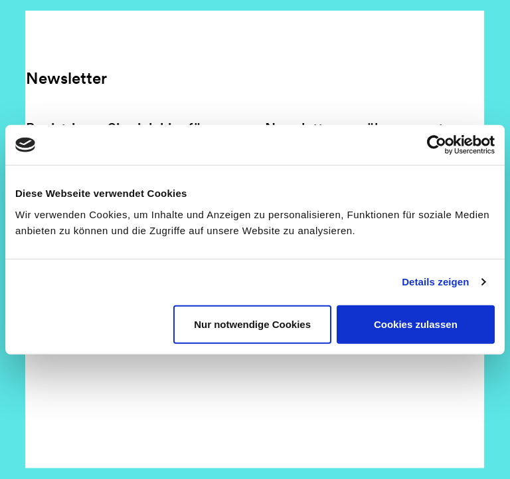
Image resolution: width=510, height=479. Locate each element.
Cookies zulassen (416, 323)
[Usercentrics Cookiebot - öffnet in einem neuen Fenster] (437, 145)
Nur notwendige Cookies (252, 323)
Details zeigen (435, 281)
